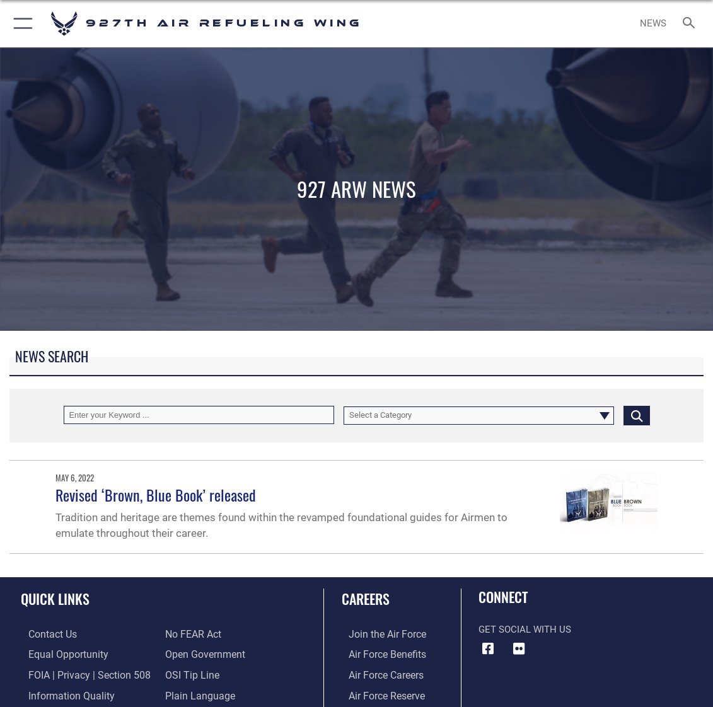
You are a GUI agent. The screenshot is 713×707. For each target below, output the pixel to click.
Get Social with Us (524, 629)
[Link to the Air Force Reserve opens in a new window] (379, 692)
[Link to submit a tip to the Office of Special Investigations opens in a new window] (190, 673)
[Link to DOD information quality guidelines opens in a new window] (61, 692)
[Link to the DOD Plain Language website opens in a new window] (197, 692)
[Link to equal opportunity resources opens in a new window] (58, 653)
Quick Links (55, 599)
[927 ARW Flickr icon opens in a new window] (518, 649)
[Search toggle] (691, 23)
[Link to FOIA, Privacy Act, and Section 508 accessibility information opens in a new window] (78, 673)
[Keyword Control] (199, 415)
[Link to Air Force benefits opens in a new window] (379, 653)
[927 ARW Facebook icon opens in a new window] (487, 649)
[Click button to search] (636, 415)
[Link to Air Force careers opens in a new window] (378, 673)
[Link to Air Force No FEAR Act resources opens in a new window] (192, 634)
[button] (20, 23)
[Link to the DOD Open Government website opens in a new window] (202, 653)
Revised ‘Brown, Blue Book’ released (155, 495)
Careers (366, 599)
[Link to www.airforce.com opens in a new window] (379, 634)
